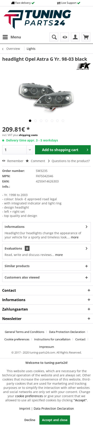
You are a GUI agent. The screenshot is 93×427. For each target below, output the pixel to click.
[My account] (75, 37)
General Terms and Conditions (24, 332)
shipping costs (28, 135)
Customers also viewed (22, 277)
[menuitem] (11, 37)
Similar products (17, 266)
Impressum (46, 347)
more (74, 237)
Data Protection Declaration (67, 332)
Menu (12, 36)
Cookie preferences (16, 339)
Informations (15, 227)
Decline (29, 420)
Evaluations (13, 248)
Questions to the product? (69, 161)
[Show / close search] (53, 37)
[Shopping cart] (86, 37)
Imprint (24, 408)
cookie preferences (29, 396)
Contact (80, 339)
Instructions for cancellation (52, 339)
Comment (35, 161)
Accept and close (54, 420)
